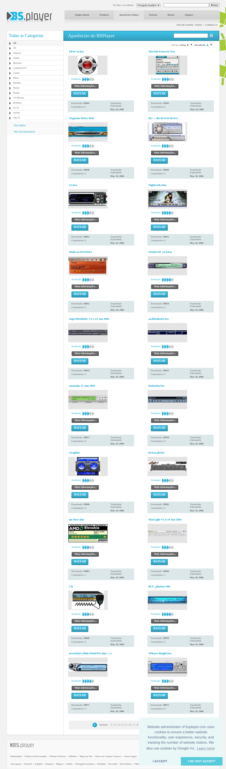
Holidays (17, 102)
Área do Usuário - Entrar (189, 24)
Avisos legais (130, 756)
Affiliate (73, 756)
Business (17, 62)
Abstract (17, 53)
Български (16, 764)
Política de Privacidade (35, 756)
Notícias (153, 14)
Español (49, 764)
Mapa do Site (86, 756)
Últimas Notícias (57, 756)
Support (189, 14)
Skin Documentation (24, 131)
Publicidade (16, 756)
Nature (16, 87)
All (14, 43)
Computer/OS (19, 67)
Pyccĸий (112, 764)
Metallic (17, 82)
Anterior (103, 724)
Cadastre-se (211, 24)
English (38, 764)
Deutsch (28, 764)
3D (14, 48)
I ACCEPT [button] (160, 761)
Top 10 (16, 117)
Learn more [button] (206, 748)
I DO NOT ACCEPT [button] (202, 761)
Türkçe (137, 764)
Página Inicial (82, 14)
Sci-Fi (16, 107)
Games (16, 72)
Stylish (16, 112)
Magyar (59, 764)
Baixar (171, 14)
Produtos (104, 14)
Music (16, 77)
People (16, 92)
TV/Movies (18, 97)
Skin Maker (20, 125)
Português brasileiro (84, 764)
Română (101, 764)
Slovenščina (125, 764)
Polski (69, 764)
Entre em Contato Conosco (108, 756)
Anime (16, 58)
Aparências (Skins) (129, 14)
